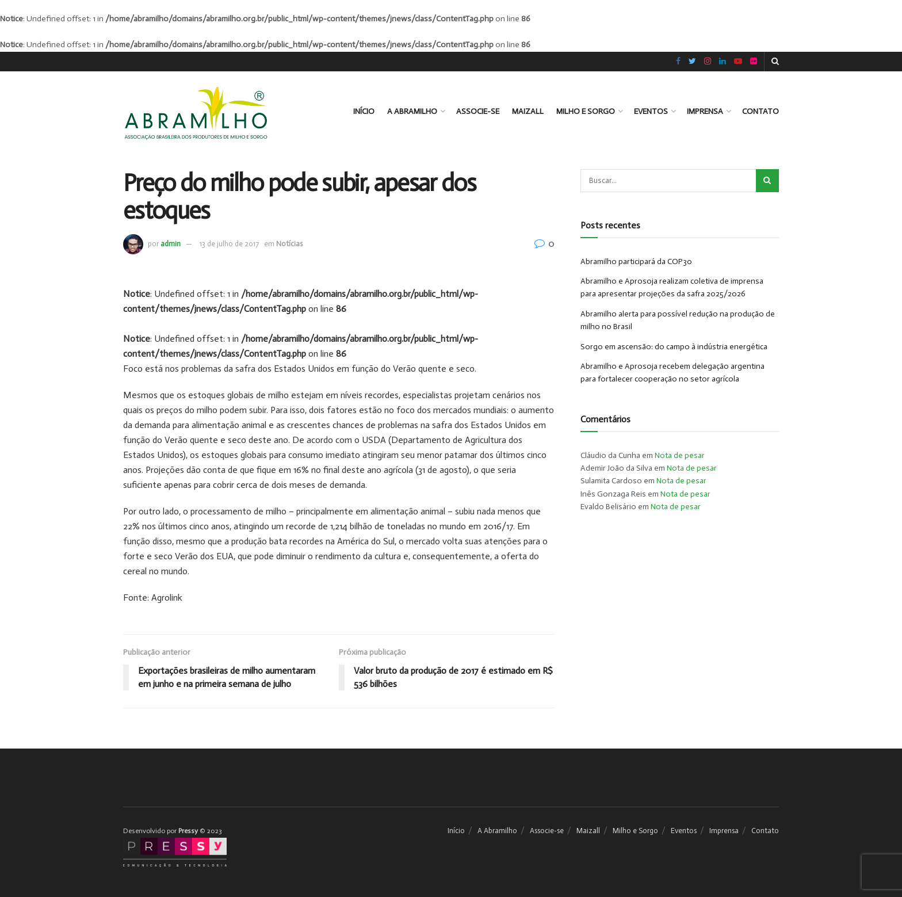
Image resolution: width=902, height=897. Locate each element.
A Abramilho (412, 111)
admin (170, 243)
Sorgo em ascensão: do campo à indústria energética (673, 347)
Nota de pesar (680, 455)
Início (363, 111)
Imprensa (705, 111)
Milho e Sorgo (585, 111)
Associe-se (477, 111)
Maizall (528, 111)
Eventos (651, 111)
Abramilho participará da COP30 (636, 261)
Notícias (289, 243)
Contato (760, 111)
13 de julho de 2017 (229, 243)
